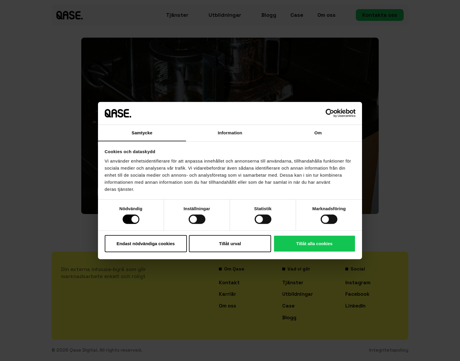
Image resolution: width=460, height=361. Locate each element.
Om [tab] (318, 132)
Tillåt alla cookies (314, 243)
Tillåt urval (230, 243)
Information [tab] (230, 132)
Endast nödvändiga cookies (145, 243)
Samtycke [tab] (142, 132)
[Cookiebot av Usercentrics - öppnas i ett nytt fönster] (330, 113)
